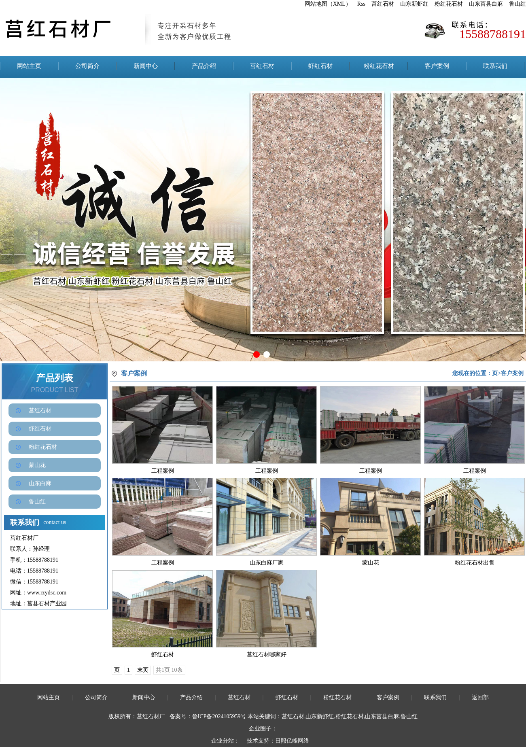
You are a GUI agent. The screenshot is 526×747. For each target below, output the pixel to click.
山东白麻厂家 (267, 563)
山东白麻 (40, 483)
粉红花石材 (449, 4)
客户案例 (437, 66)
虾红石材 (320, 66)
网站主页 (29, 66)
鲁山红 (517, 4)
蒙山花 (37, 465)
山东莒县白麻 (486, 4)
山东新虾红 (414, 4)
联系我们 (495, 66)
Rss (361, 4)
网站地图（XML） (328, 4)
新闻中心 (146, 66)
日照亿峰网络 (292, 741)
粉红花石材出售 (474, 563)
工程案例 (162, 471)
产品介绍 (204, 66)
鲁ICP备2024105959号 (219, 716)
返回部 (480, 697)
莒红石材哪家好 (266, 655)
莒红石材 (382, 4)
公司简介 (87, 66)
